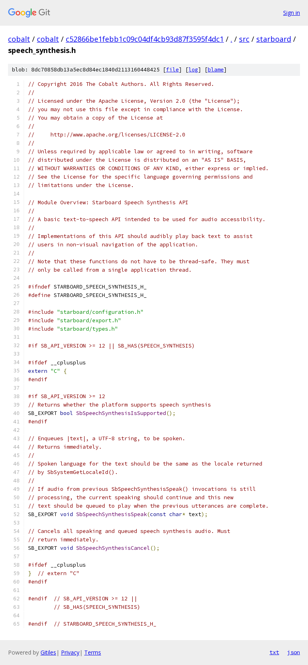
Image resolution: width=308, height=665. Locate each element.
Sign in (291, 12)
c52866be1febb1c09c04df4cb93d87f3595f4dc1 (145, 39)
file (172, 69)
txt (274, 652)
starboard (273, 39)
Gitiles (48, 652)
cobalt (19, 39)
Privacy (70, 652)
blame (216, 69)
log (193, 69)
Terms (92, 652)
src (244, 39)
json (293, 652)
